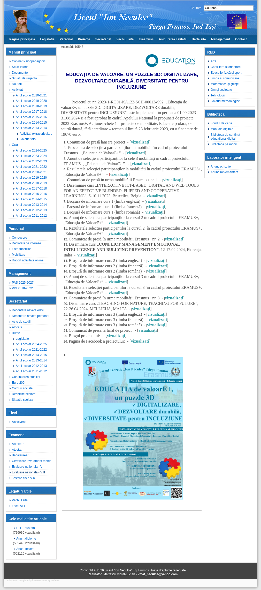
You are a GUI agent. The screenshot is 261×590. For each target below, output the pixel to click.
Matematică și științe (225, 84)
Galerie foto (28, 139)
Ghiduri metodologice (225, 101)
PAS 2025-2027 (23, 282)
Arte (213, 61)
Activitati (18, 90)
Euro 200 (18, 382)
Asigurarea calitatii (173, 39)
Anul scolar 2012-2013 (31, 210)
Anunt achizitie (221, 166)
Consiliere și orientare (226, 67)
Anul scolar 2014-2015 (31, 122)
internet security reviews (46, 580)
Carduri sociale (22, 388)
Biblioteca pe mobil (224, 144)
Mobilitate (18, 254)
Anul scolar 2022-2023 (31, 161)
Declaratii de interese (26, 243)
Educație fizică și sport (226, 72)
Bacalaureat (20, 455)
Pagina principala (22, 39)
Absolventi (19, 422)
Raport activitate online (27, 260)
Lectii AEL (19, 506)
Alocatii (17, 327)
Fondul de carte (221, 123)
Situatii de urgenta (24, 78)
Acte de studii (21, 321)
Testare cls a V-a (23, 478)
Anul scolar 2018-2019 (31, 106)
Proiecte (84, 39)
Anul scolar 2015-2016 (31, 117)
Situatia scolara (22, 400)
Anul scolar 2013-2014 (31, 128)
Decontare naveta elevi (28, 310)
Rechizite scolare (23, 394)
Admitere (18, 444)
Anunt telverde (26, 549)
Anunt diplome (26, 538)
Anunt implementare (224, 172)
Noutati (17, 84)
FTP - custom (25, 528)
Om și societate (221, 90)
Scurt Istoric (20, 67)
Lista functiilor (21, 249)
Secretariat (103, 39)
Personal (66, 39)
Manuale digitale (222, 129)
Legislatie (47, 39)
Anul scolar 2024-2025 (31, 150)
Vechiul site (125, 39)
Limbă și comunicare (225, 78)
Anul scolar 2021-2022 (31, 167)
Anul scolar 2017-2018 (31, 112)
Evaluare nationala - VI (27, 466)
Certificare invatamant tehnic (31, 461)
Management (220, 39)
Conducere (19, 237)
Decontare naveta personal (30, 316)
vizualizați (140, 142)
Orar (15, 145)
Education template (17, 580)
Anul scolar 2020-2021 (31, 95)
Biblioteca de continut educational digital (225, 136)
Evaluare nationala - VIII (28, 472)
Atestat (16, 449)
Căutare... (197, 8)
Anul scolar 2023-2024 (31, 156)
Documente (20, 72)
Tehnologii (218, 95)
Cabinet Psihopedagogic (28, 61)
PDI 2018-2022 (22, 288)
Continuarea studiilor (26, 377)
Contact (241, 39)
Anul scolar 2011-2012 (31, 215)
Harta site (199, 39)
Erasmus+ (146, 39)
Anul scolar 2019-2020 (31, 101)
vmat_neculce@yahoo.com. (158, 574)
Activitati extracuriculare (36, 133)
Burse (16, 333)
